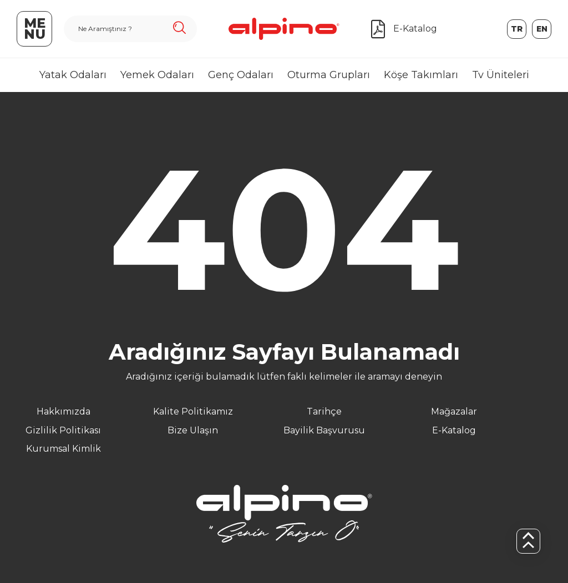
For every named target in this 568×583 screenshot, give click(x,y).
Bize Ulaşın (193, 431)
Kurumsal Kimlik (63, 449)
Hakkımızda (63, 412)
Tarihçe (324, 412)
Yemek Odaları (157, 75)
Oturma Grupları (328, 75)
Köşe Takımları (421, 75)
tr (517, 29)
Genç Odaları (240, 75)
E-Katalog (454, 431)
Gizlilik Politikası (63, 431)
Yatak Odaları (72, 75)
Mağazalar (454, 412)
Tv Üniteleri (500, 75)
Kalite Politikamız (193, 412)
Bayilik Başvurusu (324, 431)
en (541, 29)
